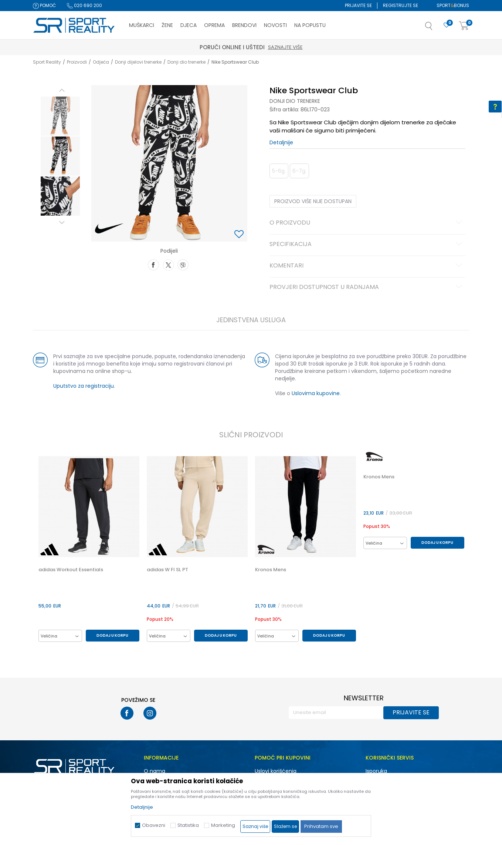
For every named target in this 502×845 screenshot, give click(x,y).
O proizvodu (366, 223)
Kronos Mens (270, 569)
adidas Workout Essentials (70, 569)
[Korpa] (464, 26)
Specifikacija (366, 244)
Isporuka (376, 771)
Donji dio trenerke (186, 62)
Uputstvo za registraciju (83, 386)
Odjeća (101, 62)
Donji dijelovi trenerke (138, 62)
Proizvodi (77, 62)
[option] (60, 116)
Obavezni (153, 825)
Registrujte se (400, 5)
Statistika (188, 825)
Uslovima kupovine (316, 393)
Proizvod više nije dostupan (313, 201)
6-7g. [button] (299, 171)
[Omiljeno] (447, 25)
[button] (436, 28)
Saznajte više (285, 47)
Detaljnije (281, 142)
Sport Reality (47, 62)
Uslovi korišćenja (275, 771)
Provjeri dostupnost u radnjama (366, 287)
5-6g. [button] (279, 171)
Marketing (223, 825)
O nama (154, 771)
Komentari (366, 266)
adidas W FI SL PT (167, 569)
